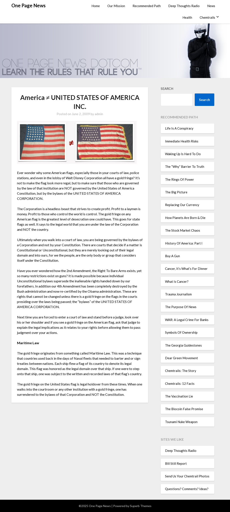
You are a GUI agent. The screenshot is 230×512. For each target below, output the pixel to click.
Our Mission (116, 6)
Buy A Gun (172, 256)
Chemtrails (207, 17)
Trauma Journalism (178, 294)
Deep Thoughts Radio (184, 6)
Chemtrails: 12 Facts (179, 383)
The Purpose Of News (180, 307)
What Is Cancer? (176, 281)
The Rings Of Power (179, 179)
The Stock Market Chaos (182, 230)
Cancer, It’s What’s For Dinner (186, 269)
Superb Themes (140, 506)
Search (167, 88)
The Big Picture (176, 192)
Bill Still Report (176, 463)
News (211, 6)
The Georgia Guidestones (183, 345)
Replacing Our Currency (182, 205)
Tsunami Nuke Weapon (181, 422)
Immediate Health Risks (181, 141)
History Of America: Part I (183, 243)
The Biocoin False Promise (184, 409)
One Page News (28, 5)
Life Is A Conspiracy (179, 128)
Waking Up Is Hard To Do (183, 154)
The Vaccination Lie (179, 396)
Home (95, 6)
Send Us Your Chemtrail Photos (187, 476)
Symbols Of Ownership (181, 332)
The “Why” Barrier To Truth (184, 166)
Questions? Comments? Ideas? (186, 489)
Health (187, 17)
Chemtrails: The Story (180, 371)
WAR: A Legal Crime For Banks (186, 320)
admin (99, 114)
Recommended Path (147, 6)
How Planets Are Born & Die (185, 218)
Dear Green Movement (181, 358)
